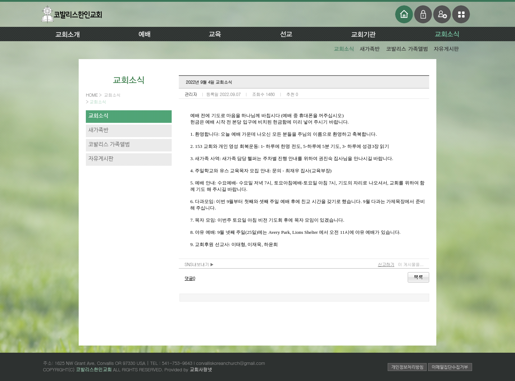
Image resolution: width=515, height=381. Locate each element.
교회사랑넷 (201, 369)
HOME (92, 95)
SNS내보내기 (199, 264)
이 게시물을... (410, 264)
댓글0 (190, 278)
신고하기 (386, 264)
